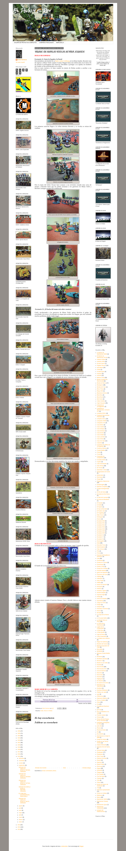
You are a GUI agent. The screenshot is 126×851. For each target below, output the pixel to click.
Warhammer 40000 (102, 799)
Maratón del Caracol (102, 644)
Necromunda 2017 (102, 668)
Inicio (64, 768)
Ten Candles (100, 774)
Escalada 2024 (101, 529)
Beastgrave (100, 385)
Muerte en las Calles (102, 662)
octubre (21, 763)
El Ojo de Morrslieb (102, 509)
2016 (19, 754)
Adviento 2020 (101, 361)
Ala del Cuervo (101, 363)
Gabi (98, 558)
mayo (20, 812)
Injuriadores (100, 600)
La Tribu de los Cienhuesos (101, 624)
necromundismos (101, 670)
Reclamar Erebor (101, 730)
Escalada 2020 (101, 521)
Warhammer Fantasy (102, 801)
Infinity (98, 596)
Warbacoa (99, 795)
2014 (19, 825)
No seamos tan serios (102, 682)
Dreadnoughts (100, 484)
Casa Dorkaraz (101, 431)
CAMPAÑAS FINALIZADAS (46, 42)
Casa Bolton (100, 425)
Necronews (100, 674)
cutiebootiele (64, 846)
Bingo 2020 (100, 391)
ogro (98, 694)
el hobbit (99, 505)
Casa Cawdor (100, 426)
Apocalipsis (100, 367)
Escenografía (100, 541)
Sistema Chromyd (101, 758)
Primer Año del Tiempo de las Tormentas (103, 719)
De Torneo (99, 467)
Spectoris (99, 762)
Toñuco (99, 782)
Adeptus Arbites (101, 359)
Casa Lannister (101, 437)
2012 (19, 829)
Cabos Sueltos (101, 401)
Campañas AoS (101, 422)
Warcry (99, 797)
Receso (99, 728)
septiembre (22, 765)
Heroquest (99, 586)
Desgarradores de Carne (103, 471)
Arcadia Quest (100, 371)
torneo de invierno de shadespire (102, 785)
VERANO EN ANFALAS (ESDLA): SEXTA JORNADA (24, 801)
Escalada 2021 (101, 523)
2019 (19, 747)
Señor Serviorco (22, 59)
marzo (21, 817)
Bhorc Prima (100, 389)
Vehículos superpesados (103, 789)
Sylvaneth (99, 770)
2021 (19, 742)
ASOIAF (99, 375)
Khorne (99, 610)
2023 (19, 738)
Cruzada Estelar (101, 459)
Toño (98, 780)
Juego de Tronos (101, 602)
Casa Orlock (100, 438)
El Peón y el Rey (31, 10)
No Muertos (100, 680)
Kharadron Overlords (102, 608)
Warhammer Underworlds (100, 807)
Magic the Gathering (102, 641)
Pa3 (98, 704)
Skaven (99, 760)
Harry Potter (100, 580)
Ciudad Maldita (101, 450)
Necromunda (100, 666)
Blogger (81, 846)
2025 (19, 733)
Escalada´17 (100, 537)
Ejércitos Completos (102, 486)
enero (20, 822)
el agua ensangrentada (103, 488)
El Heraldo (99, 503)
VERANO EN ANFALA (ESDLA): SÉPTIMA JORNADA (24, 789)
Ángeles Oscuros (101, 365)
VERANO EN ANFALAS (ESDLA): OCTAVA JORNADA (24, 782)
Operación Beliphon (102, 698)
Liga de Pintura (101, 634)
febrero (21, 819)
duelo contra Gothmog (62, 61)
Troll (98, 788)
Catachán (99, 443)
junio (20, 810)
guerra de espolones (102, 572)
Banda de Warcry (101, 383)
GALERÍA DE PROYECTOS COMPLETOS (25, 42)
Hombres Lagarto (101, 590)
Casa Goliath (100, 434)
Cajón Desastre (101, 403)
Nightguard (100, 678)
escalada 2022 (101, 525)
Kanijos (99, 604)
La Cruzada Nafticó (102, 618)
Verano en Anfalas (48, 710)
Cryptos (99, 461)
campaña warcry (101, 418)
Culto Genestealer (102, 463)
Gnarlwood (100, 560)
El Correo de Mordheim (103, 499)
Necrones (99, 672)
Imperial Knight (101, 594)
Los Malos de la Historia (103, 638)
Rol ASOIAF (100, 734)
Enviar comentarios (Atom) (49, 770)
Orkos (98, 702)
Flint (98, 551)
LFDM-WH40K (101, 632)
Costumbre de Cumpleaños (100, 457)
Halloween (99, 578)
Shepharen (100, 754)
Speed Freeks (100, 764)
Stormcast (99, 766)
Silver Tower (100, 756)
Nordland (99, 688)
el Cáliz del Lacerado (102, 497)
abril (20, 815)
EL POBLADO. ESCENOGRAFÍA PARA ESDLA (24, 795)
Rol (98, 732)
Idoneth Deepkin (101, 592)
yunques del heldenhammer (101, 810)
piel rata (99, 709)
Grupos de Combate (102, 568)
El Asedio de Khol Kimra (103, 494)
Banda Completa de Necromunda (102, 380)
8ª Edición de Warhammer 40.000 (102, 356)
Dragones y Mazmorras (103, 481)
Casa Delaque (100, 428)
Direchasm (100, 477)
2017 (19, 751)
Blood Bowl (100, 397)
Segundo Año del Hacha (103, 747)
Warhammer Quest (102, 804)
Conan (98, 454)
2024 (19, 735)
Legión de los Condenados (100, 627)
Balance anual (100, 377)
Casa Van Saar (101, 441)
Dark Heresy (100, 465)
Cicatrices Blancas (102, 448)
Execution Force (101, 545)
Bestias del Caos (101, 387)
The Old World (101, 776)
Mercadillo (99, 649)
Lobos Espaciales (101, 636)
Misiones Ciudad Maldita (103, 653)
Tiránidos (99, 778)
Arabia (98, 369)
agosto (21, 806)
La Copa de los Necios (103, 614)
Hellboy (99, 582)
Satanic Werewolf (101, 745)
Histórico (99, 588)
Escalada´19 (100, 539)
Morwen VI (100, 660)
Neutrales (99, 676)
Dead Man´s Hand (102, 469)
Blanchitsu (99, 395)
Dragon (99, 479)
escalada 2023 (101, 527)
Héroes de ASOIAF (102, 584)
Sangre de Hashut (102, 739)
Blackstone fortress (102, 393)
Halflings (99, 576)
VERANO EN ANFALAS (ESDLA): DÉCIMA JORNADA (24, 769)
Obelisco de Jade (101, 692)
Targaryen (99, 772)
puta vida (99, 726)
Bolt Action (100, 399)
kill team (99, 612)
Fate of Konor (100, 549)
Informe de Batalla (102, 598)
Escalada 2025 (101, 531)
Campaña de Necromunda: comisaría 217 (103, 410)
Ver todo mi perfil (20, 62)
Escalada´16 (100, 535)
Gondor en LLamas (102, 562)
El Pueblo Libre (101, 511)
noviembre (22, 760)
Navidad (99, 664)
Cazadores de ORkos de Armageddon (103, 445)
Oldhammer (100, 696)
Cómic (98, 452)
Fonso (98, 553)
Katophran (99, 606)
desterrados (100, 475)
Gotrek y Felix (100, 566)
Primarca (99, 717)
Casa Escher (100, 432)
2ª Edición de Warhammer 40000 (102, 353)
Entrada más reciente (40, 768)
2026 (19, 731)
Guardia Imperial (101, 570)
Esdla (41, 710)
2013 (19, 827)
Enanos (99, 519)
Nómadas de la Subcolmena (101, 685)
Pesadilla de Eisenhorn (103, 706)
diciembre (21, 758)
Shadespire (100, 752)
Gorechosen (100, 564)
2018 (19, 749)
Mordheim (99, 656)
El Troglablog (100, 513)
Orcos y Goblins (101, 700)
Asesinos (99, 373)
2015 (19, 756)
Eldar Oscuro (100, 515)
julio (20, 808)
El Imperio (99, 507)
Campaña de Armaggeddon (100, 405)
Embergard (100, 517)
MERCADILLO (60, 42)
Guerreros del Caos (102, 574)
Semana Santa (101, 750)
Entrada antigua (86, 768)
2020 (19, 745)
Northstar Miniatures (102, 690)
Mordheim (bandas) (102, 658)
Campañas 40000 (101, 420)
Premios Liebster (101, 715)
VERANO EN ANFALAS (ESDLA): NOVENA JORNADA (24, 776)
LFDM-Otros (100, 630)
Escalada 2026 (101, 533)
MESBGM (99, 651)
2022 (19, 740)
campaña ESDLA (101, 413)
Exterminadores (101, 547)
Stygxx (99, 768)
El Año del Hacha (101, 492)
